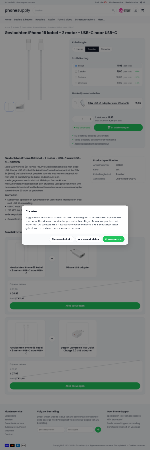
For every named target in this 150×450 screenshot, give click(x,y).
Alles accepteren (113, 239)
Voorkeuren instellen (88, 239)
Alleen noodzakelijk (62, 239)
